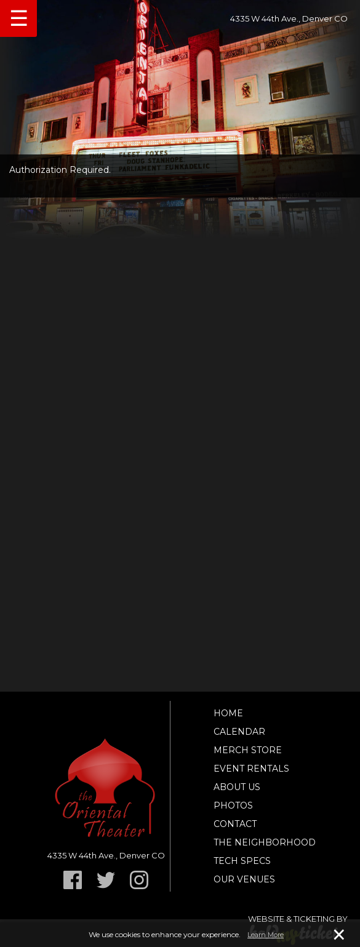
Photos (233, 805)
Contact (235, 823)
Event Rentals (251, 768)
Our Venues (244, 879)
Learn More (265, 934)
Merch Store (248, 750)
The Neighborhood (265, 842)
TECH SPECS (242, 860)
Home (228, 713)
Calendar (239, 731)
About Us (237, 787)
